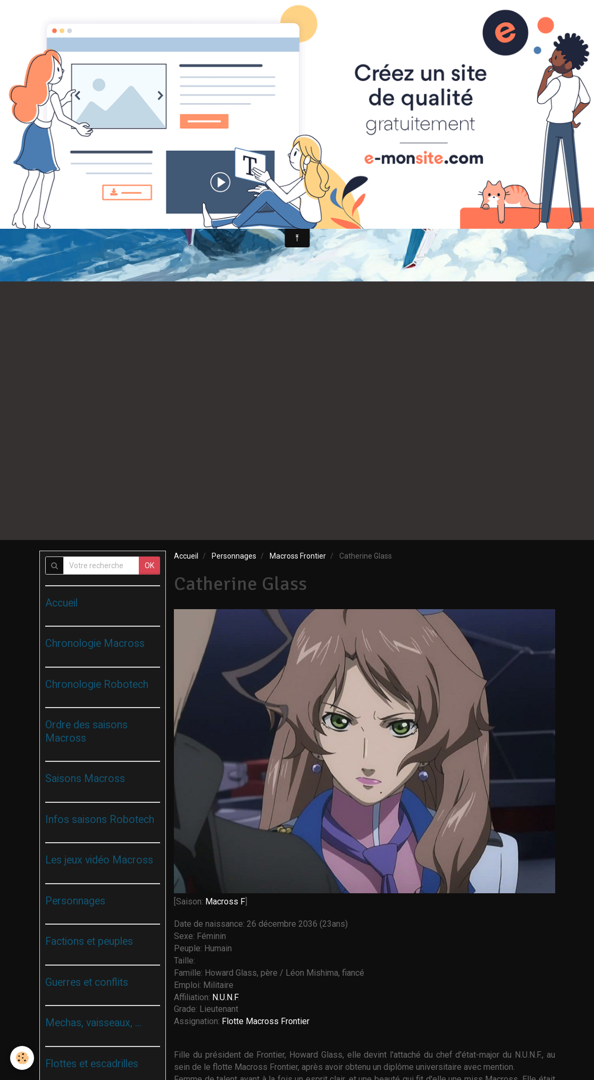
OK (149, 565)
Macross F (225, 901)
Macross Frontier (298, 556)
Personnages (234, 556)
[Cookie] (23, 1058)
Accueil (186, 556)
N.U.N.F (225, 997)
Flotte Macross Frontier (265, 1021)
